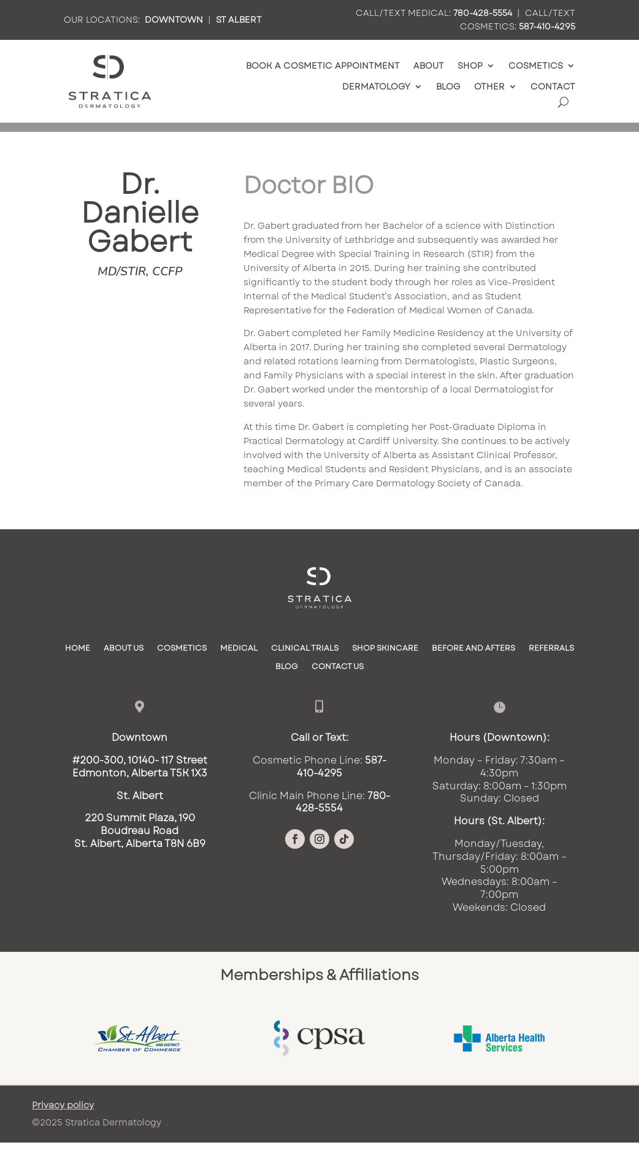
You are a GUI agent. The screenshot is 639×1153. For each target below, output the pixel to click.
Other (489, 87)
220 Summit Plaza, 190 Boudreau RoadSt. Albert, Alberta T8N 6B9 (139, 831)
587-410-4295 (547, 26)
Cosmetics (535, 66)
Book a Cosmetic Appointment (323, 66)
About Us (123, 649)
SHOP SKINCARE (385, 649)
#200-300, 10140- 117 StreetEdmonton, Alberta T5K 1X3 (139, 766)
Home (77, 649)
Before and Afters (473, 649)
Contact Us (338, 667)
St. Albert (140, 796)
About (428, 66)
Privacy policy (63, 1105)
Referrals (551, 649)
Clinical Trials (305, 649)
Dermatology (376, 87)
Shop (470, 66)
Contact (552, 87)
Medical (239, 649)
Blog (448, 87)
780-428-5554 (482, 13)
